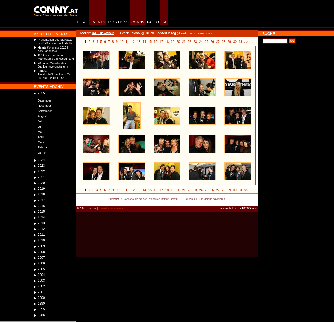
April (41, 137)
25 (206, 42)
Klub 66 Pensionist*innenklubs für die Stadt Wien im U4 (54, 74)
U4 (164, 22)
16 (155, 42)
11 (127, 42)
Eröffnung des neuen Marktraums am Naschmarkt (56, 57)
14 (144, 42)
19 (172, 42)
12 (133, 42)
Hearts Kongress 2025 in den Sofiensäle (53, 49)
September (45, 110)
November (44, 105)
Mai (40, 131)
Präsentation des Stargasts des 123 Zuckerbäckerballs (55, 41)
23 (195, 42)
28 (223, 42)
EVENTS (98, 22)
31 (240, 42)
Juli (40, 121)
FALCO (153, 22)
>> (246, 42)
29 (229, 42)
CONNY (138, 22)
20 (178, 42)
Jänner (42, 152)
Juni (40, 126)
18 (167, 42)
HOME (82, 22)
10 (121, 42)
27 (217, 42)
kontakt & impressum (110, 208)
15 (150, 42)
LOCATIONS (118, 22)
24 (200, 42)
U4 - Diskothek (103, 33)
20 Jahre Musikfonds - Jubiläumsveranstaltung (53, 65)
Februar (43, 147)
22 (189, 42)
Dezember (44, 100)
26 (212, 42)
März (41, 142)
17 (161, 42)
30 (234, 42)
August (42, 116)
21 (184, 42)
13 (138, 42)
